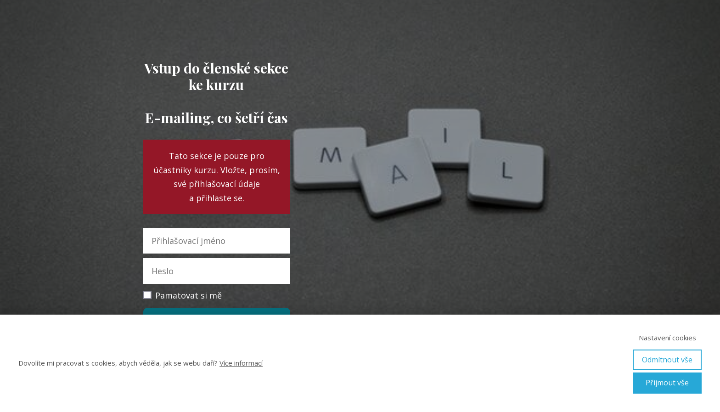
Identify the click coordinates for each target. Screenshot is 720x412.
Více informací (241, 362)
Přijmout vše (667, 383)
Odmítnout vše (667, 360)
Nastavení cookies (667, 337)
